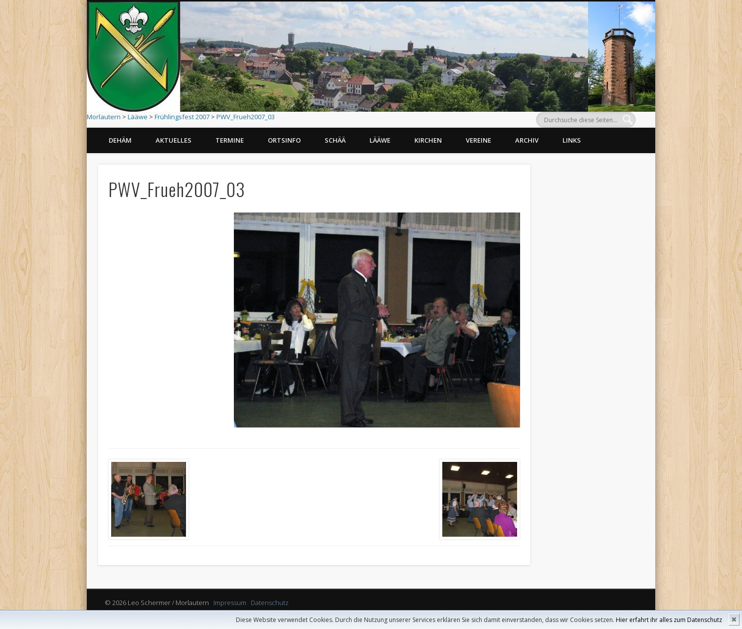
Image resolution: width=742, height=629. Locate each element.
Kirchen (428, 140)
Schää (335, 140)
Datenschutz (270, 602)
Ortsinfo (284, 140)
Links (571, 140)
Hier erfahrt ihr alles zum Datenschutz (669, 620)
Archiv (527, 140)
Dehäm (120, 140)
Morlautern (104, 116)
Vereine (478, 140)
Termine (229, 140)
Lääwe (138, 116)
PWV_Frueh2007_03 (245, 116)
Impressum (229, 602)
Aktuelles (173, 140)
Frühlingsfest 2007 (182, 116)
